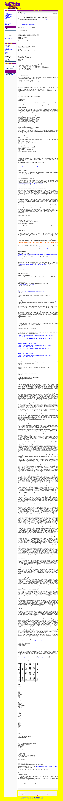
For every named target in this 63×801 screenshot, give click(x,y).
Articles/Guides (8, 14)
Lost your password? (9, 39)
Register (7, 20)
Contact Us (7, 22)
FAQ (6, 18)
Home (6, 12)
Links (6, 19)
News (6, 13)
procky (6, 52)
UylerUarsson (8, 50)
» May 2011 (47, 19)
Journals (7, 24)
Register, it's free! (9, 38)
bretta (24, 13)
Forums (7, 15)
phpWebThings (37, 797)
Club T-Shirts (8, 23)
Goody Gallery (8, 16)
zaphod (7, 46)
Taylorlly (7, 48)
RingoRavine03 (8, 49)
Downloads (7, 17)
